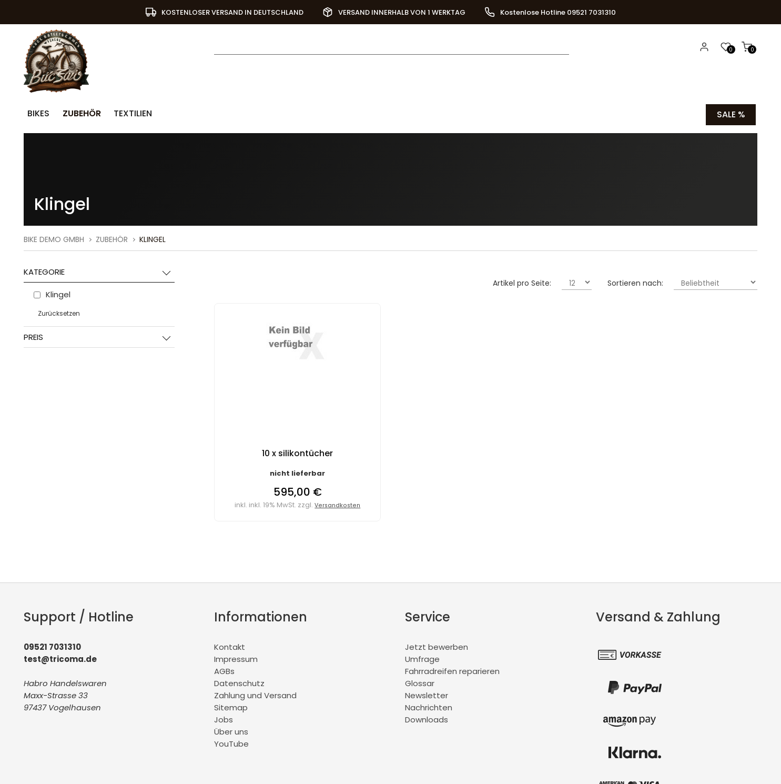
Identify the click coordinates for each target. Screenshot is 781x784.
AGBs (224, 669)
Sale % (731, 113)
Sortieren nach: (635, 281)
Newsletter (426, 693)
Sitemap (231, 705)
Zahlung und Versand (255, 693)
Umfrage (422, 657)
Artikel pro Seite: (522, 281)
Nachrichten (428, 705)
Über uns (231, 730)
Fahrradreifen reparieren (452, 669)
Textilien (125, 113)
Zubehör (77, 113)
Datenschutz (239, 681)
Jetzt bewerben (436, 645)
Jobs (223, 717)
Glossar (419, 681)
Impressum (236, 657)
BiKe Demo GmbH (54, 238)
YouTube (231, 742)
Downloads (426, 717)
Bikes (36, 113)
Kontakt (229, 645)
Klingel (152, 238)
